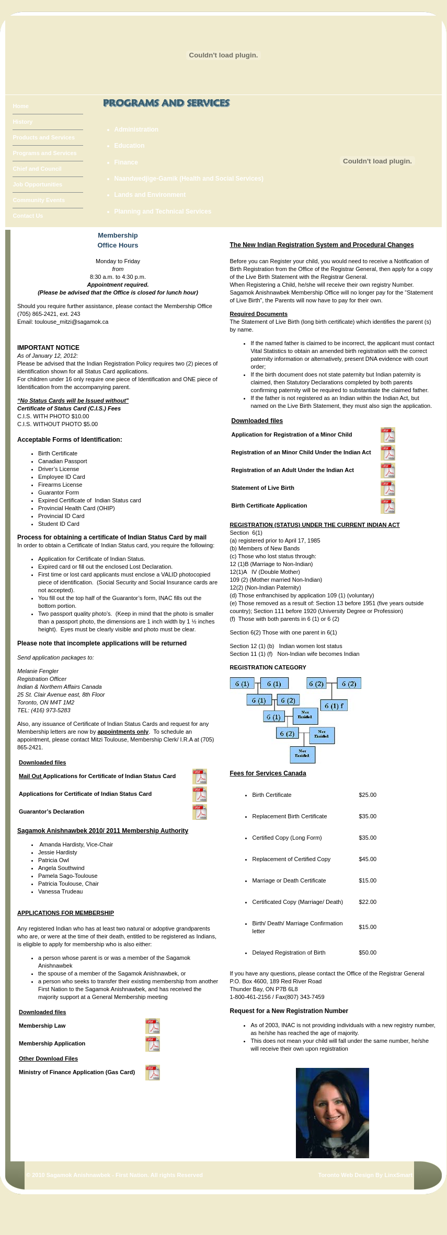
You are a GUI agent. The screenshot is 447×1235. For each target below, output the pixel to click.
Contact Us (28, 216)
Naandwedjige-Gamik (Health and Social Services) (188, 178)
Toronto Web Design (346, 1175)
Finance (126, 162)
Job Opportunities (37, 184)
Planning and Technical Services (163, 211)
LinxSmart (398, 1175)
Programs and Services (44, 153)
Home (21, 106)
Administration (136, 129)
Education (129, 146)
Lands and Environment (150, 195)
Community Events (39, 200)
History (22, 122)
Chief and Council (37, 169)
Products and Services (44, 137)
